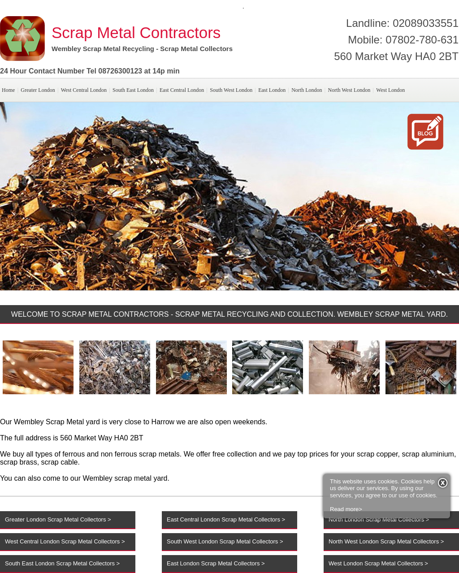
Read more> (346, 484)
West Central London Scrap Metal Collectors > (65, 541)
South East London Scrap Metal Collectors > (62, 563)
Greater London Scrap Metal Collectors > (58, 519)
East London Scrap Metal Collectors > (216, 563)
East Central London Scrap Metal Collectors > (226, 519)
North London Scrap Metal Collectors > (379, 519)
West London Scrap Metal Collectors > (378, 563)
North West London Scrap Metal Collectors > (386, 541)
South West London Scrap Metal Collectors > (225, 541)
